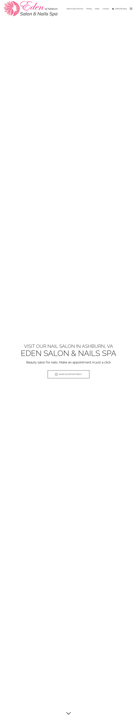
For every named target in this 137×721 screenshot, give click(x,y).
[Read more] (68, 713)
